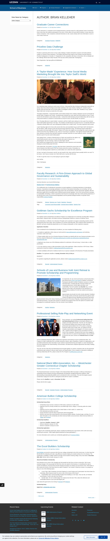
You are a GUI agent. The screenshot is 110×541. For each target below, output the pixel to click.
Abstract (47, 202)
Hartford (47, 307)
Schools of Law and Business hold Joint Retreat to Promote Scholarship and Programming (63, 271)
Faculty (59, 202)
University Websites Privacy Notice (49, 538)
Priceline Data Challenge (50, 46)
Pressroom (89, 510)
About (35, 7)
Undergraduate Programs (56, 264)
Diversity (47, 264)
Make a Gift (74, 515)
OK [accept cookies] (103, 537)
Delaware (67, 481)
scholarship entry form (49, 487)
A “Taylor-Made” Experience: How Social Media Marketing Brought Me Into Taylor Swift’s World (62, 72)
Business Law (53, 202)
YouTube (55, 146)
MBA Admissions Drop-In (54, 512)
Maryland (60, 481)
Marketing (47, 167)
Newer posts (92, 497)
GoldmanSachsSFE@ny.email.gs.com (63, 248)
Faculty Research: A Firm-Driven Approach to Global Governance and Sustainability (64, 174)
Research (69, 202)
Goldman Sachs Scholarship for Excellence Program (64, 210)
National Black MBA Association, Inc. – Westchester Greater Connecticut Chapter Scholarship (64, 364)
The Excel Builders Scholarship (53, 446)
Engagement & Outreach (70, 7)
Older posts (40, 496)
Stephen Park (77, 204)
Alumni (73, 512)
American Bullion (75, 435)
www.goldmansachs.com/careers (74, 232)
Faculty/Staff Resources (93, 512)
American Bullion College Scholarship (56, 396)
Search (82, 7)
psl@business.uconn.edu (76, 351)
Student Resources (92, 515)
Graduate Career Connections (53, 24)
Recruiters (74, 510)
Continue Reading (48, 197)
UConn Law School (76, 280)
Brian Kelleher (57, 27)
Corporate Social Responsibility (52, 204)
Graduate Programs (50, 40)
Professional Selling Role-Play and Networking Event (65, 313)
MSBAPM (57, 40)
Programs (43, 7)
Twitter (41, 417)
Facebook (48, 417)
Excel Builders (40, 452)
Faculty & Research (55, 7)
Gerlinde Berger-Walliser (67, 204)
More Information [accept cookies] (90, 537)
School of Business (18, 8)
